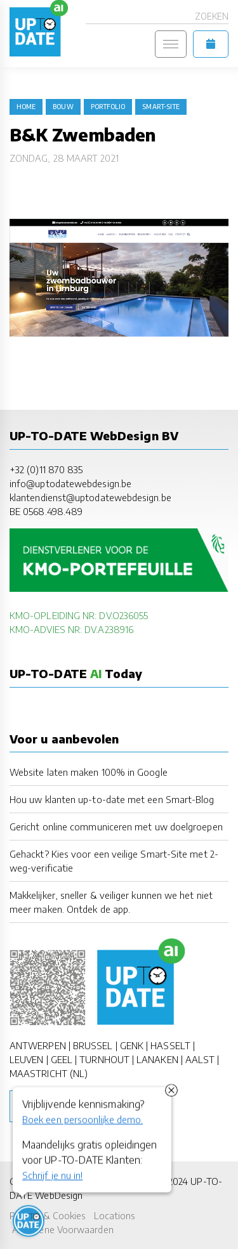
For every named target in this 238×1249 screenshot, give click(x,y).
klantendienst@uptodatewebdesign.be (90, 497)
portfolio (108, 106)
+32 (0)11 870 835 (46, 469)
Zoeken (211, 16)
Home (26, 106)
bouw (63, 106)
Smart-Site (161, 106)
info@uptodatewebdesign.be (70, 483)
